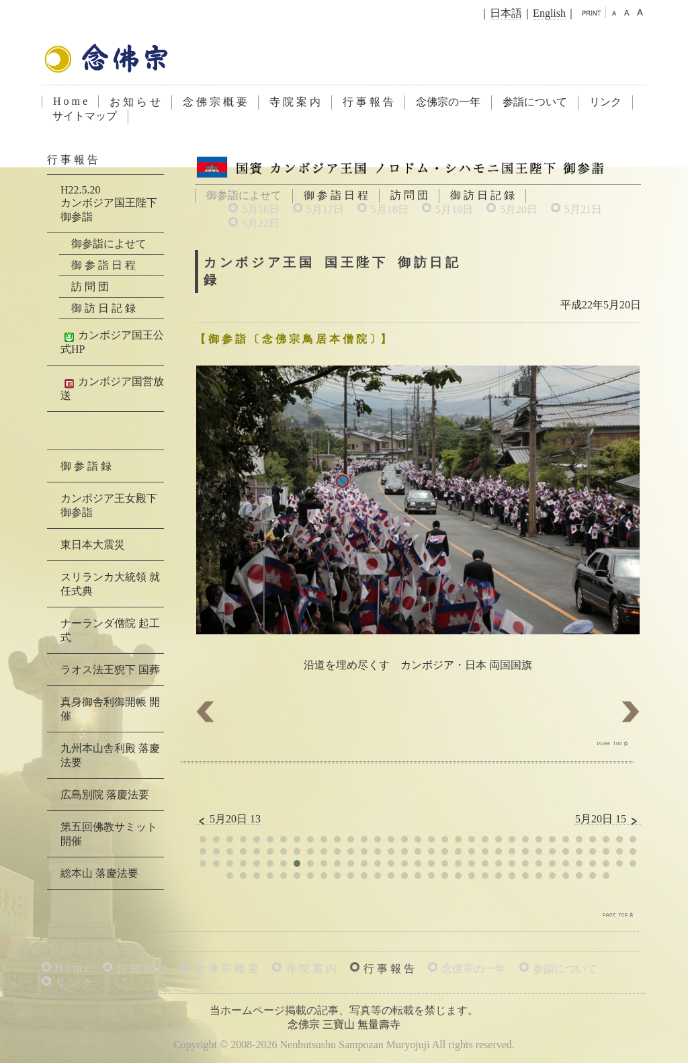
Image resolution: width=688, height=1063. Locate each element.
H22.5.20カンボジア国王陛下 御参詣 (108, 203)
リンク (605, 102)
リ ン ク (74, 982)
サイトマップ (84, 116)
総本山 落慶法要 (99, 873)
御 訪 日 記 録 (482, 195)
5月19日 (454, 209)
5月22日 (261, 223)
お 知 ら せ (135, 102)
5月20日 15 (608, 819)
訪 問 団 (409, 195)
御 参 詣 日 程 (336, 195)
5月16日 (261, 209)
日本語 (506, 13)
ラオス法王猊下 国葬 (110, 669)
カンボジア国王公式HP (112, 342)
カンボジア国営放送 (112, 388)
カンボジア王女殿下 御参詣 (108, 505)
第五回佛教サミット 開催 (108, 834)
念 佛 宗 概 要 (215, 102)
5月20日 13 (228, 819)
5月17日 (325, 209)
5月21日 (583, 209)
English (549, 13)
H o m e (70, 101)
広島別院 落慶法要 (104, 794)
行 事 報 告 (368, 102)
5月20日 (519, 209)
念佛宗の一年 (448, 102)
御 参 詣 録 (86, 466)
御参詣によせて (108, 243)
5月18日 (389, 209)
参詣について (535, 102)
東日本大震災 (92, 544)
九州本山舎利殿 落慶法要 (110, 755)
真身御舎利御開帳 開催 (110, 709)
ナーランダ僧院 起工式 (110, 630)
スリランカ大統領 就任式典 (110, 584)
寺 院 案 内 (294, 102)
